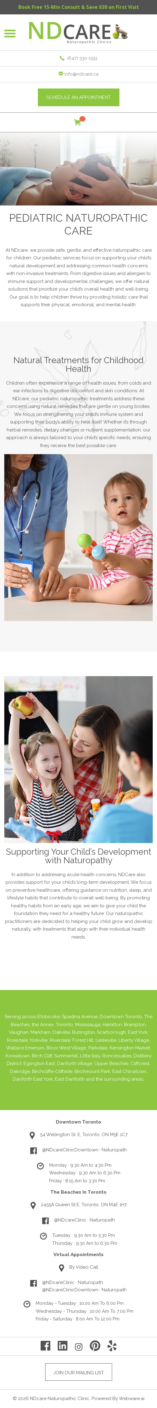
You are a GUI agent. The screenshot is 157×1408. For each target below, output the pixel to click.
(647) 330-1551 (82, 58)
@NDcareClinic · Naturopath (84, 1220)
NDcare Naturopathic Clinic (59, 1398)
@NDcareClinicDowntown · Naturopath (84, 1150)
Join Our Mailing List (78, 1373)
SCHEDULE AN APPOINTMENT (78, 97)
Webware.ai (131, 1398)
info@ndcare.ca (81, 74)
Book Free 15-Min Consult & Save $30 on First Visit (78, 7)
